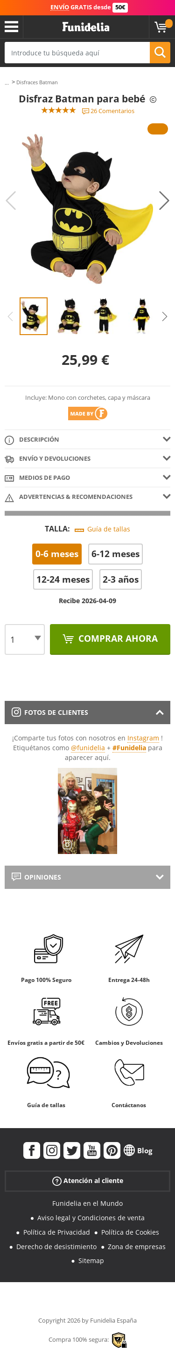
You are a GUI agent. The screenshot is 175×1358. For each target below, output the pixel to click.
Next (164, 200)
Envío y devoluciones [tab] (48, 459)
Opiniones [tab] (36, 877)
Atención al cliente (87, 1181)
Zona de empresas (137, 1246)
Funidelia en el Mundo (87, 1203)
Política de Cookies (130, 1232)
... (7, 82)
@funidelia (88, 747)
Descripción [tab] (32, 440)
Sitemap (91, 1260)
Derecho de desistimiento (56, 1246)
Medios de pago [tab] (37, 478)
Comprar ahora (117, 638)
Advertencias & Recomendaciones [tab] (69, 497)
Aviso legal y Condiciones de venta (91, 1217)
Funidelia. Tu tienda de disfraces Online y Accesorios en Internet (86, 27)
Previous (10, 200)
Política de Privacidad (56, 1232)
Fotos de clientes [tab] (50, 712)
